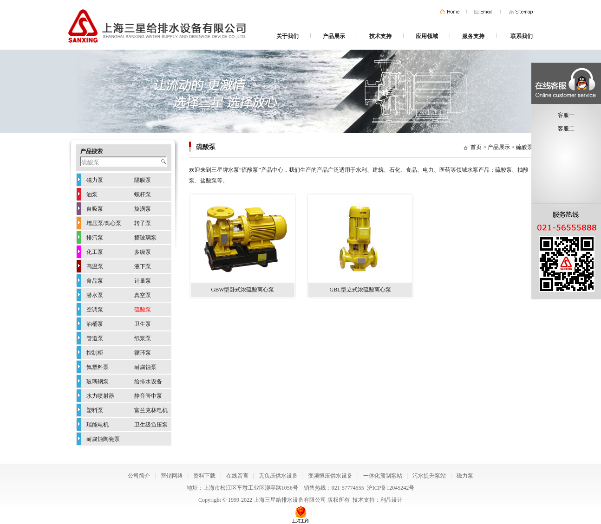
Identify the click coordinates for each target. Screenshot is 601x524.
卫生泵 (142, 324)
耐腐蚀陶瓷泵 (103, 439)
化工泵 (94, 252)
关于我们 (287, 36)
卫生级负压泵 (151, 424)
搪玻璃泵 (145, 237)
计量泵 (142, 281)
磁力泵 (94, 180)
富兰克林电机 (151, 410)
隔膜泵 (142, 180)
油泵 (92, 194)
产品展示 (334, 36)
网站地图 (521, 11)
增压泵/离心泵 (103, 223)
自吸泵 (94, 209)
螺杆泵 (142, 194)
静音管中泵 (148, 396)
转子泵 (142, 223)
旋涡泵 (142, 209)
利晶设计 (391, 500)
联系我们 (521, 36)
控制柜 (94, 352)
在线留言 (237, 475)
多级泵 (142, 252)
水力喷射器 (100, 396)
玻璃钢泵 (97, 381)
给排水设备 (148, 381)
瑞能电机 (97, 424)
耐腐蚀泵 (145, 367)
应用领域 (427, 36)
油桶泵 (94, 324)
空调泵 (94, 309)
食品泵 (94, 281)
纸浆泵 (142, 338)
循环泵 (142, 352)
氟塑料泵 (97, 367)
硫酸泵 (524, 147)
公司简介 (139, 475)
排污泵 (94, 237)
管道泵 (94, 338)
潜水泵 (94, 295)
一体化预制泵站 (382, 475)
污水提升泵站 (429, 475)
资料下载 (204, 475)
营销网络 (172, 475)
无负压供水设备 (278, 475)
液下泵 (142, 266)
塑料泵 (94, 410)
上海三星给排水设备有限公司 (290, 500)
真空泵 (142, 295)
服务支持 (473, 36)
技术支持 (380, 36)
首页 (449, 11)
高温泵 (94, 266)
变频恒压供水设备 (330, 475)
